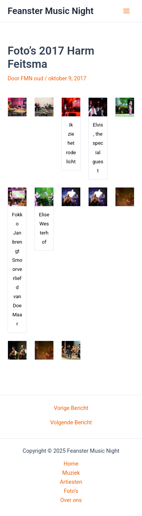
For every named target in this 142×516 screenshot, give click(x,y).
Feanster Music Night (51, 11)
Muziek (71, 472)
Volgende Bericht (71, 422)
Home (71, 463)
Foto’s (71, 491)
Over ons (71, 500)
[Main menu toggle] (126, 11)
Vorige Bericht (71, 408)
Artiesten (71, 481)
